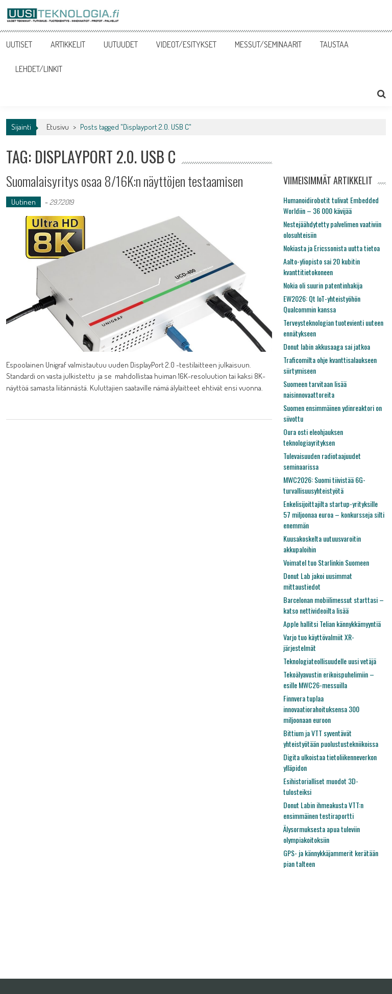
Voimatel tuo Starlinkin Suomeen (326, 562)
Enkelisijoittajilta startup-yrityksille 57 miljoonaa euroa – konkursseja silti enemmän (333, 514)
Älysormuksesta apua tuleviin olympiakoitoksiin (321, 834)
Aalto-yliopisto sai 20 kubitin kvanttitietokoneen (321, 266)
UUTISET (19, 44)
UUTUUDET (121, 44)
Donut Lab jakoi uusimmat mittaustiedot (317, 581)
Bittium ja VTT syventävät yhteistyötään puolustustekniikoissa (330, 738)
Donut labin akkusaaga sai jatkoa (326, 346)
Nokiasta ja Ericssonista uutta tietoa (331, 248)
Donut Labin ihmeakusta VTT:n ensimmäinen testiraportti (323, 810)
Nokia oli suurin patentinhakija (322, 285)
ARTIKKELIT (68, 44)
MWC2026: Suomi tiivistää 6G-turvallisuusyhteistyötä (324, 485)
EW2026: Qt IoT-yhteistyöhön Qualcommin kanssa (321, 303)
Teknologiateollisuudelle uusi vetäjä (329, 661)
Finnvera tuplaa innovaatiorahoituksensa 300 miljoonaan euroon (321, 709)
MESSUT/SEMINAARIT (268, 44)
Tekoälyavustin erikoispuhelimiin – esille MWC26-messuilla (328, 679)
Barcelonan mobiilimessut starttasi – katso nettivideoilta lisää (333, 605)
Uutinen (23, 202)
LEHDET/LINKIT (38, 69)
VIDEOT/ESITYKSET (186, 44)
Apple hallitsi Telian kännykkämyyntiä (332, 623)
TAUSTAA (334, 44)
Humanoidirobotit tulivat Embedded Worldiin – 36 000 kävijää (331, 205)
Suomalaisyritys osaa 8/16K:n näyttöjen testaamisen (124, 181)
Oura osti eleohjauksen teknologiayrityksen (313, 437)
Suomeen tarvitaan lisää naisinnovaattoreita (315, 389)
